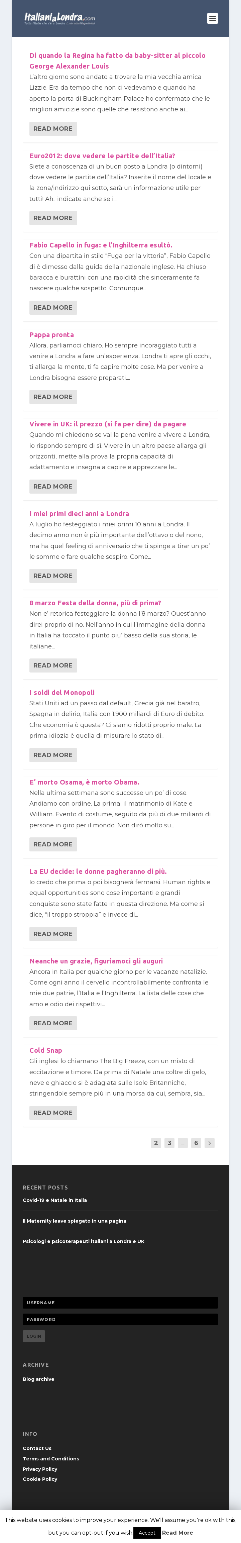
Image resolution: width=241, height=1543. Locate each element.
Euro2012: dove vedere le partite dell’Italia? (102, 156)
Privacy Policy (40, 1469)
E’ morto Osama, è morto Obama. (84, 782)
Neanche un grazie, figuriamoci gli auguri (96, 961)
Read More (53, 128)
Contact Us (37, 1448)
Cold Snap (46, 1050)
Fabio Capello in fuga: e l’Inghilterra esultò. (100, 245)
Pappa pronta (51, 334)
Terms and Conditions (51, 1459)
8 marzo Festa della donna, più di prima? (95, 603)
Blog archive (38, 1379)
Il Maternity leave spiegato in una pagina (74, 1221)
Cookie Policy (40, 1479)
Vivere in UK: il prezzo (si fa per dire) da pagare (107, 424)
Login (34, 1336)
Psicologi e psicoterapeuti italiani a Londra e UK (83, 1241)
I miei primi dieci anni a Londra (79, 513)
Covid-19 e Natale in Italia (55, 1200)
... (183, 1143)
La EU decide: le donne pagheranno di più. (98, 871)
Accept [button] (147, 1533)
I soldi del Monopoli (62, 692)
